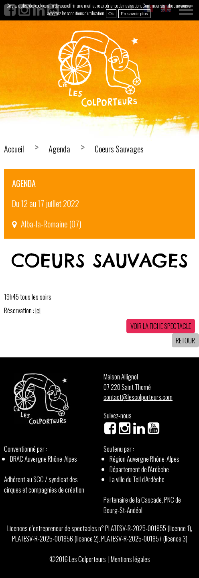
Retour (185, 340)
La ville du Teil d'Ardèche (137, 479)
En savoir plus (134, 13)
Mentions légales (130, 559)
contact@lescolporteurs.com (138, 397)
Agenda (59, 149)
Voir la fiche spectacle (160, 326)
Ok (111, 13)
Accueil (14, 149)
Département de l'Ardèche (139, 469)
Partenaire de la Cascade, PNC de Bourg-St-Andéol (142, 505)
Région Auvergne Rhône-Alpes (144, 459)
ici (38, 310)
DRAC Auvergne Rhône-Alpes (43, 459)
